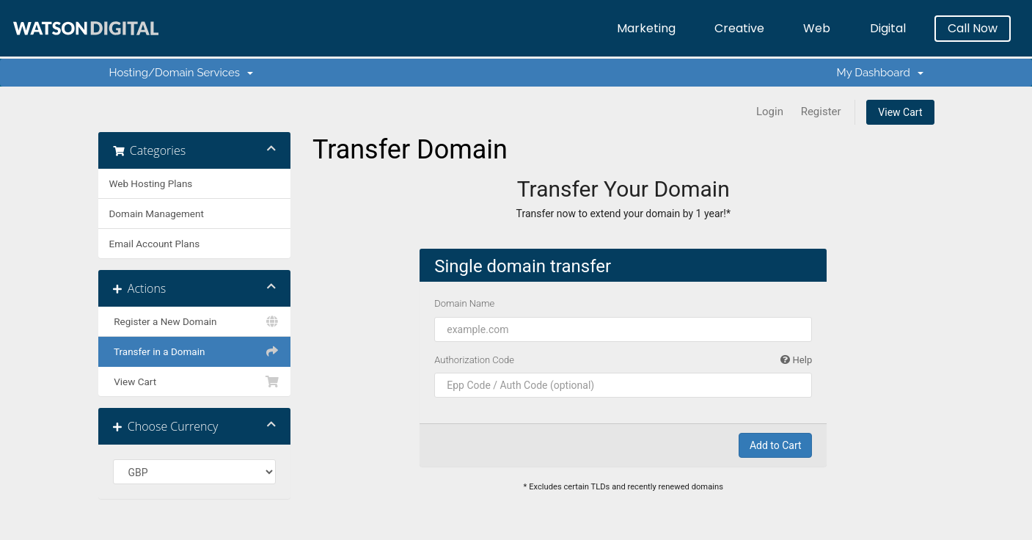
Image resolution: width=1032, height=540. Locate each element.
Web (816, 28)
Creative (739, 28)
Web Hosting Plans (151, 183)
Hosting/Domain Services (181, 72)
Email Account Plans (154, 243)
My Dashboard (880, 72)
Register (821, 111)
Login (769, 111)
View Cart (900, 112)
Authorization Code (623, 360)
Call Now (973, 28)
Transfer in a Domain (194, 351)
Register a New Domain (194, 321)
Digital (888, 28)
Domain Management (156, 213)
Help (796, 359)
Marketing (646, 28)
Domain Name (464, 303)
